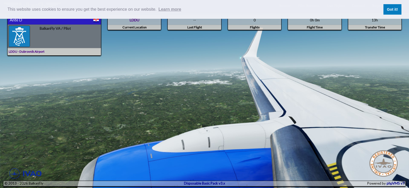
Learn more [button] (169, 9)
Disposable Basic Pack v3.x (204, 183)
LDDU (134, 20)
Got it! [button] (392, 9)
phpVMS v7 (396, 183)
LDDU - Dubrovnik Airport (26, 52)
